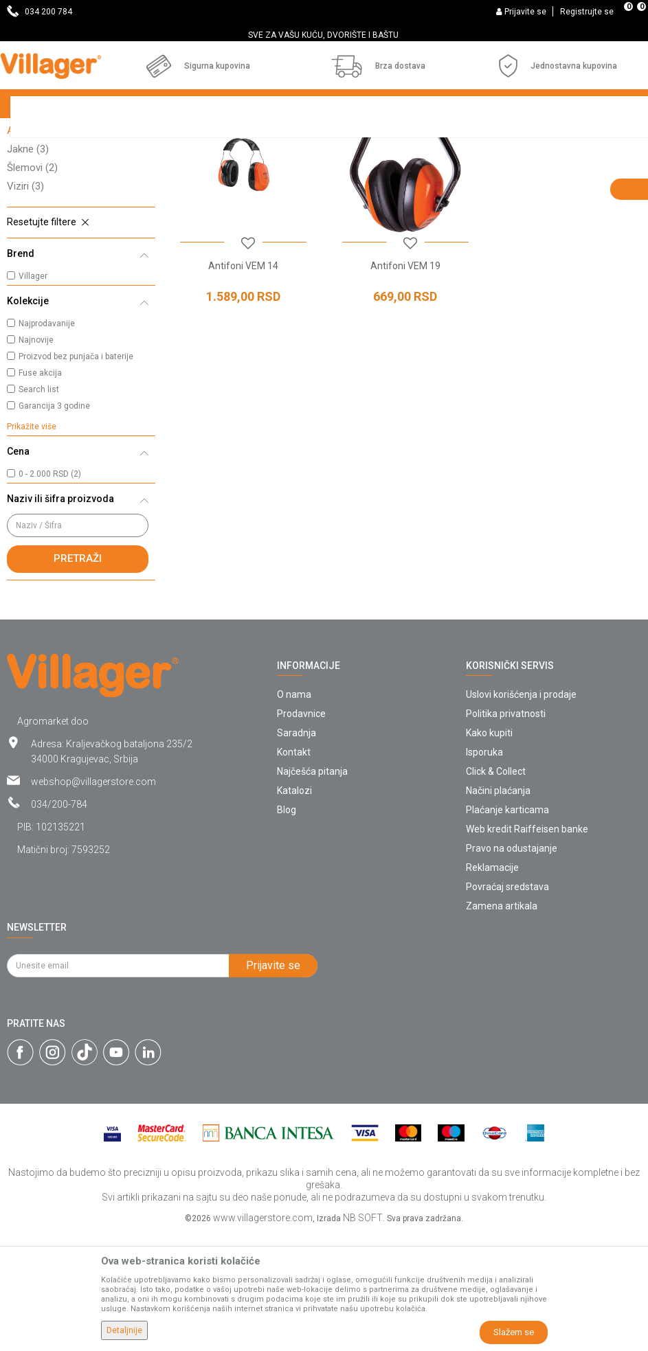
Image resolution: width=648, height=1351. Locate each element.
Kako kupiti (489, 850)
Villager (33, 394)
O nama (294, 812)
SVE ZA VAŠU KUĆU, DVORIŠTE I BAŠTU (323, 35)
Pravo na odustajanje (511, 966)
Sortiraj (542, 159)
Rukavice (37, 230)
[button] (81, 340)
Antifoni (32, 248)
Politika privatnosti (506, 831)
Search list (39, 507)
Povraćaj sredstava (507, 1004)
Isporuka (484, 870)
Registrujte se (587, 11)
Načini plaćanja (498, 908)
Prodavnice (301, 831)
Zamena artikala (501, 1024)
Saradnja (296, 850)
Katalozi (294, 908)
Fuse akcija (40, 491)
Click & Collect (496, 889)
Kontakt (294, 870)
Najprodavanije (47, 441)
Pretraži (78, 676)
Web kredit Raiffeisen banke (527, 947)
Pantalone (37, 211)
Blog (286, 927)
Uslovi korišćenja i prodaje (521, 812)
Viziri (25, 304)
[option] (324, 35)
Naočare (33, 193)
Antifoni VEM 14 (243, 383)
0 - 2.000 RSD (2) (50, 592)
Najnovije (36, 458)
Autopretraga (477, 159)
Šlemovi (32, 286)
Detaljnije (124, 1330)
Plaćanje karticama (507, 927)
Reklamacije (492, 985)
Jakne (28, 267)
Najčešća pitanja (312, 889)
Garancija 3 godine (54, 524)
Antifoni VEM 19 (405, 383)
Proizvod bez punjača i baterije (76, 474)
